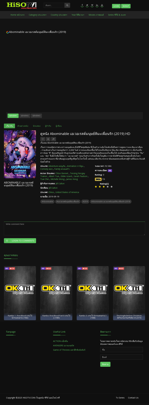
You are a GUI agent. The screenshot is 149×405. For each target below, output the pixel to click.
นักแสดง (36, 125)
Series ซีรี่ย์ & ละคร (117, 14)
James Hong (72, 179)
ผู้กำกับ (48, 125)
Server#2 (25, 115)
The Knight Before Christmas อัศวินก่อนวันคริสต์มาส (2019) (129, 316)
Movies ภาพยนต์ (96, 14)
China (51, 192)
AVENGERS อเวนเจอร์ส (63, 345)
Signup (126, 6)
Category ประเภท (37, 14)
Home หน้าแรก (17, 14)
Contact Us (133, 397)
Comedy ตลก (46, 169)
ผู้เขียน (59, 125)
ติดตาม (105, 364)
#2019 (85, 201)
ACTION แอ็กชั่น (60, 341)
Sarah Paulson (80, 176)
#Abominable (47, 201)
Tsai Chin (44, 179)
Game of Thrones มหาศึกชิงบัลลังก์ (69, 349)
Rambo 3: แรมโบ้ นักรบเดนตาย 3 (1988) (92, 316)
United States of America (67, 192)
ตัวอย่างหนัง (22, 125)
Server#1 (13, 115)
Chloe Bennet (61, 173)
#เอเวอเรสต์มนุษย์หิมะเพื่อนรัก (68, 201)
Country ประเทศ (59, 14)
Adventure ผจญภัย (56, 166)
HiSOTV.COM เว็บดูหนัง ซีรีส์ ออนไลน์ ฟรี (41, 397)
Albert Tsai (54, 176)
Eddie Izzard (66, 176)
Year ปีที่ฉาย (78, 14)
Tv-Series (120, 397)
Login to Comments (19, 240)
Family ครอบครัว (62, 169)
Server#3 (36, 115)
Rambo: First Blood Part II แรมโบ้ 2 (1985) (56, 316)
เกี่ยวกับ (9, 125)
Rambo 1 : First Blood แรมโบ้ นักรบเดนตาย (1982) (20, 316)
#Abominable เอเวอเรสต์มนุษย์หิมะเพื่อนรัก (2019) (110, 201)
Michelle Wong (57, 179)
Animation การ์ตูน (75, 166)
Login (116, 6)
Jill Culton (60, 183)
